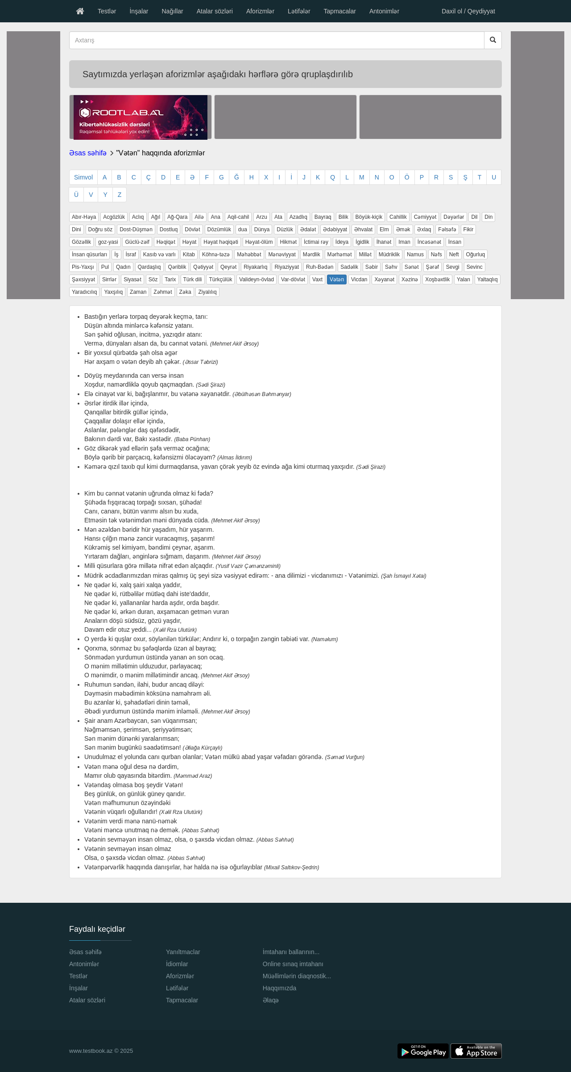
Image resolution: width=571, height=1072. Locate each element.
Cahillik (398, 217)
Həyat (189, 242)
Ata (278, 217)
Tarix (170, 279)
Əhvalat (363, 229)
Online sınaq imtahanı (293, 964)
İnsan (454, 242)
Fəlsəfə (447, 229)
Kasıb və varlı (159, 254)
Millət (365, 254)
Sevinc (475, 267)
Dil (474, 217)
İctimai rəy (316, 242)
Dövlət (192, 229)
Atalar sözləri (215, 11)
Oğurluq (475, 254)
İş (116, 254)
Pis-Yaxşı (83, 267)
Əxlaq (424, 229)
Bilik (343, 217)
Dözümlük (219, 229)
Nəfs (436, 254)
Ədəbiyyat (335, 229)
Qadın (123, 267)
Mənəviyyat (281, 254)
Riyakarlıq (255, 267)
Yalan (463, 279)
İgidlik (362, 242)
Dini (76, 229)
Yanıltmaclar (183, 951)
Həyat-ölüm (259, 242)
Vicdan (359, 279)
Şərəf (432, 267)
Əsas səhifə (88, 153)
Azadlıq (298, 217)
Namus (415, 254)
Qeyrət (228, 267)
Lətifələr (299, 11)
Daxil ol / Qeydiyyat (468, 11)
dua (242, 229)
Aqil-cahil (238, 217)
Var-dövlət (293, 279)
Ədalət (308, 229)
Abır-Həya (84, 217)
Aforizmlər (260, 11)
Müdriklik (389, 254)
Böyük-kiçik (369, 217)
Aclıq (138, 217)
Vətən (337, 279)
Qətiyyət (203, 267)
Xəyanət (384, 279)
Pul (105, 267)
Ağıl (155, 217)
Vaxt (317, 279)
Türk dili (192, 279)
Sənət (412, 267)
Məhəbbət (249, 254)
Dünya (262, 229)
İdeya (341, 242)
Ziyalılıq (207, 292)
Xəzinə (409, 279)
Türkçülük (220, 279)
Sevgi (452, 267)
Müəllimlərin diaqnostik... (297, 976)
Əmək (403, 229)
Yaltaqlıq (487, 279)
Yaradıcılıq (84, 292)
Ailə (198, 217)
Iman (404, 242)
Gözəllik (81, 242)
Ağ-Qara (177, 217)
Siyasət (132, 279)
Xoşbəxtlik (437, 279)
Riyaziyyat (286, 267)
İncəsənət (429, 242)
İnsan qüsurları (89, 254)
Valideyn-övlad (256, 279)
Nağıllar (172, 11)
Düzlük (285, 229)
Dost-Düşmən (136, 229)
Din (488, 217)
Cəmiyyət (425, 217)
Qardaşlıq (149, 267)
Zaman (138, 292)
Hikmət (288, 242)
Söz (153, 279)
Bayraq (322, 217)
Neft (454, 254)
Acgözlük (114, 217)
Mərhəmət (339, 254)
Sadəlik (349, 267)
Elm (384, 229)
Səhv (391, 267)
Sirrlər (109, 279)
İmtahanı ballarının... (291, 951)
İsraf (131, 254)
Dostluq (169, 229)
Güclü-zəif (137, 242)
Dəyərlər (453, 217)
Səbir (371, 267)
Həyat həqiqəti (220, 242)
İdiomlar (177, 964)
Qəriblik (177, 267)
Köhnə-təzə (216, 254)
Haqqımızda (279, 988)
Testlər (107, 11)
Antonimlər (384, 11)
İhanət (384, 242)
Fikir (468, 229)
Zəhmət (162, 292)
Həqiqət (166, 242)
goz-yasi (108, 242)
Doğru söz (100, 229)
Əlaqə (271, 1000)
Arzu (261, 217)
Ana (215, 217)
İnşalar (138, 11)
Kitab (189, 254)
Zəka (185, 292)
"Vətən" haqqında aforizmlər (160, 153)
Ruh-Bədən (319, 267)
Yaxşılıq (113, 292)
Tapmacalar (340, 11)
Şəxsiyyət (83, 279)
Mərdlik (311, 254)
